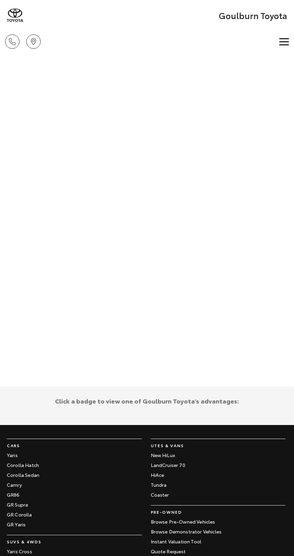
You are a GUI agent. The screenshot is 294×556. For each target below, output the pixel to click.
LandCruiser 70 (168, 465)
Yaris (12, 455)
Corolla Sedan (23, 474)
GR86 (13, 494)
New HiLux (163, 455)
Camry (14, 484)
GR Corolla (19, 514)
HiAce (157, 474)
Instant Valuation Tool (176, 541)
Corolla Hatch (23, 465)
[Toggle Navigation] (284, 41)
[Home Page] (15, 15)
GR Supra (17, 504)
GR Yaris (16, 524)
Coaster (160, 494)
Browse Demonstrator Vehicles (186, 531)
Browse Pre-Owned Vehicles (183, 521)
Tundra (159, 484)
